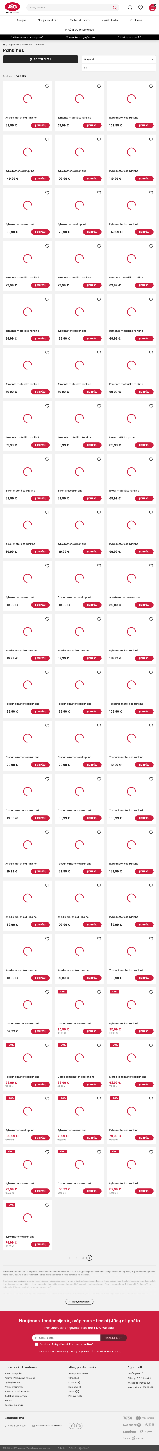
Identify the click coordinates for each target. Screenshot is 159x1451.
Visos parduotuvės (78, 1373)
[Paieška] (69, 7)
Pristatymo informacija (17, 1391)
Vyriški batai (110, 20)
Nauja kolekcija (48, 20)
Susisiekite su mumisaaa (47, 1425)
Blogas (8, 1400)
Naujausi (118, 59)
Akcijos (21, 20)
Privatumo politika (14, 1373)
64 (118, 67)
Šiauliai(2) (73, 1391)
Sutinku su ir (66, 1344)
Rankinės (136, 20)
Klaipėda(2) (74, 1387)
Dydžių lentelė (12, 1382)
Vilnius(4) (73, 1378)
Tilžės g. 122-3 (135, 1378)
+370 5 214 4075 (15, 1425)
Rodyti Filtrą (40, 59)
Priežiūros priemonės (79, 30)
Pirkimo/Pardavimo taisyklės (20, 1378)
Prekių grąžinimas (14, 1387)
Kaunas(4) (74, 1382)
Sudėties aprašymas (16, 1396)
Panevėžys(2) (75, 1396)
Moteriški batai (80, 20)
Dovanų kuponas (14, 1405)
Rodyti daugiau (80, 1301)
